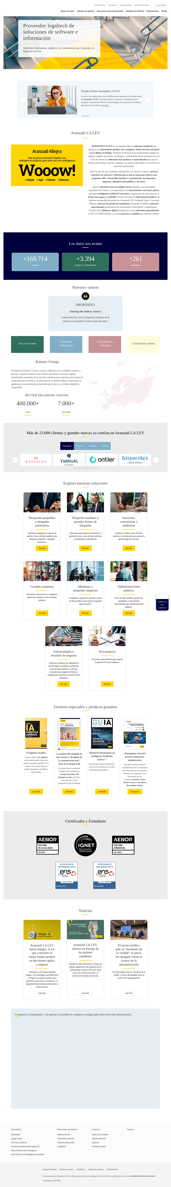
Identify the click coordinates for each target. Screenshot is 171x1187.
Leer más (105, 105)
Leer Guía (69, 792)
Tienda (164, 11)
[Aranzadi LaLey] (20, 1171)
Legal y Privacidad (50, 1169)
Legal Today (16, 1138)
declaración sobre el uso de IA (143, 1176)
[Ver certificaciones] (138, 1145)
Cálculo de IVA (63, 1134)
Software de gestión (85, 11)
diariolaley (15, 1134)
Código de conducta (96, 1169)
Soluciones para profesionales (110, 11)
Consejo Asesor (99, 1146)
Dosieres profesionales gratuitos (25, 1146)
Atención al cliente (142, 5)
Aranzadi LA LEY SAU (52, 1181)
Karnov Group (99, 5)
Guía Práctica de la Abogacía (23, 1150)
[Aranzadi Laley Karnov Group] (12, 9)
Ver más (42, 548)
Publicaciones (152, 11)
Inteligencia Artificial (135, 11)
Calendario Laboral (65, 1138)
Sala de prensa (125, 5)
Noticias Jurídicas (19, 1142)
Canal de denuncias (66, 1142)
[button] (156, 460)
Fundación (112, 5)
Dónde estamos (99, 1138)
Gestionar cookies (66, 1169)
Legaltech (61, 1146)
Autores (95, 1142)
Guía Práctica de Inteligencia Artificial (27, 1154)
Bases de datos (68, 11)
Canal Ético (80, 1169)
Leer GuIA (36, 792)
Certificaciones (112, 1169)
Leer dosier (134, 792)
